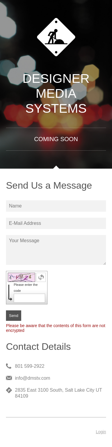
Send (13, 315)
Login (101, 431)
